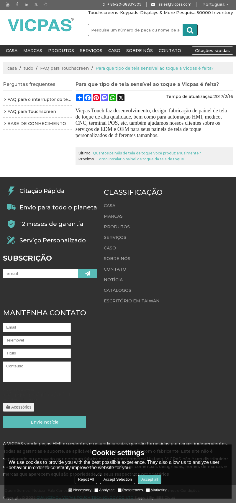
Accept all (149, 479)
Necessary (79, 490)
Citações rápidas (212, 50)
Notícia (113, 279)
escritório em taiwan (132, 301)
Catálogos (117, 290)
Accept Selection (117, 479)
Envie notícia (44, 422)
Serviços (91, 50)
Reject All (86, 479)
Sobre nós (139, 50)
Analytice (104, 490)
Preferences (130, 490)
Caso (114, 50)
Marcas (32, 50)
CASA (11, 50)
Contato (170, 50)
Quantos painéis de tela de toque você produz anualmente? (147, 153)
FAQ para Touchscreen (64, 68)
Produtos (61, 50)
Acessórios (18, 407)
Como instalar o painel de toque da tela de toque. (140, 159)
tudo (28, 68)
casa (12, 68)
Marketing (157, 490)
